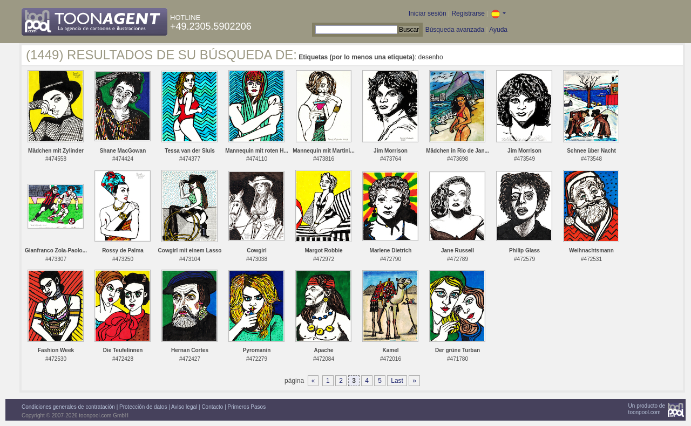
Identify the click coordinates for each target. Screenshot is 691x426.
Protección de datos (143, 407)
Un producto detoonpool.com (646, 409)
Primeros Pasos (247, 407)
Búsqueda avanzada (454, 29)
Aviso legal (184, 407)
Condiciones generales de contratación (68, 407)
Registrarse (467, 13)
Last (397, 380)
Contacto (212, 407)
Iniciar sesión (427, 13)
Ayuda (498, 29)
